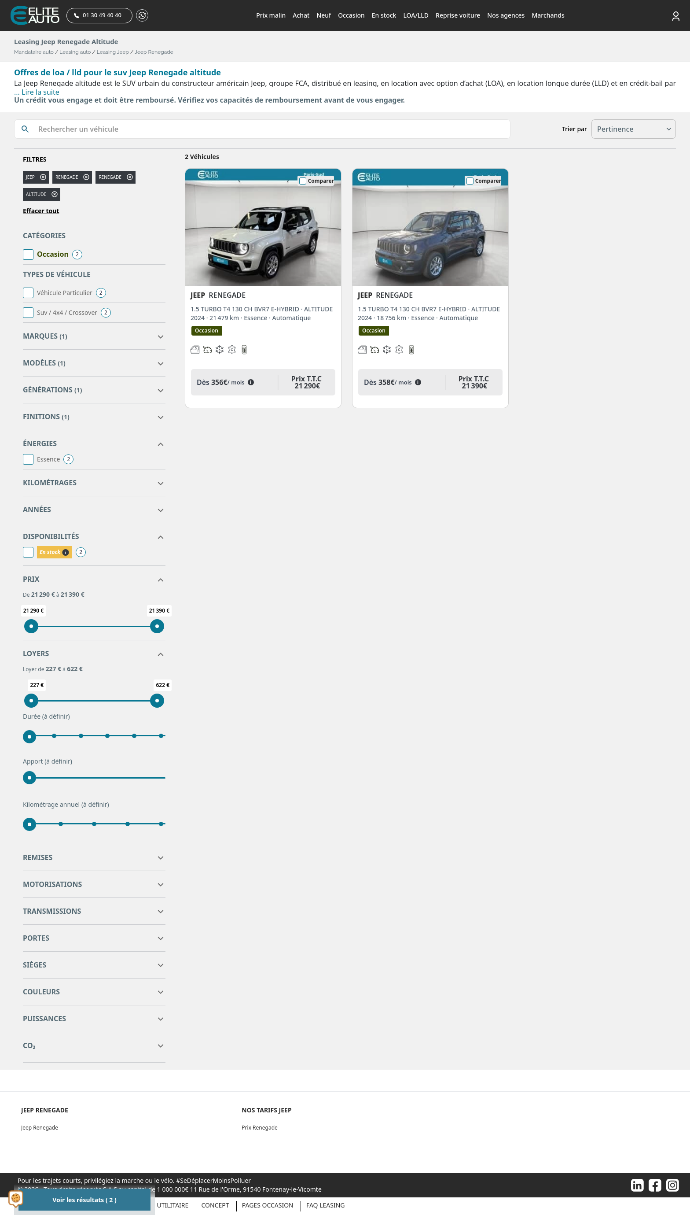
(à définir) (56, 716)
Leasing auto (75, 52)
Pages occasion (268, 1205)
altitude (36, 194)
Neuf (323, 15)
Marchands (548, 15)
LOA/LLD (416, 15)
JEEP (30, 177)
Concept (215, 1205)
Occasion (351, 15)
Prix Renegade (259, 1127)
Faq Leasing (325, 1205)
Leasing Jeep (113, 52)
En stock (384, 15)
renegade (66, 177)
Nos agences (506, 15)
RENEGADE (110, 177)
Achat (301, 15)
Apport (47, 761)
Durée (46, 716)
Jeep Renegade (154, 52)
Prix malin (271, 15)
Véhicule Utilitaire (157, 1205)
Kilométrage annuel (66, 804)
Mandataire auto (34, 52)
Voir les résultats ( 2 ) (84, 1200)
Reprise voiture (458, 15)
